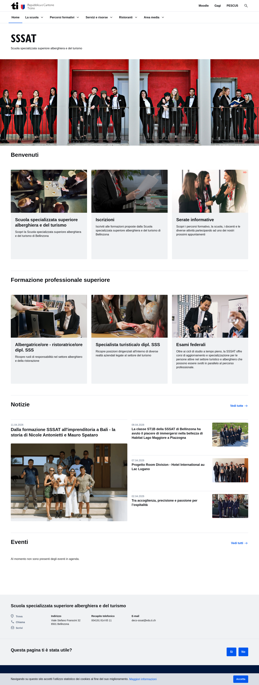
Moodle (204, 5)
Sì (231, 651)
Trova (19, 616)
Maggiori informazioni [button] (143, 679)
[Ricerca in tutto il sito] (246, 5)
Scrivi (19, 628)
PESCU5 (232, 5)
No (243, 651)
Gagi (217, 5)
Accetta (240, 679)
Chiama (20, 622)
